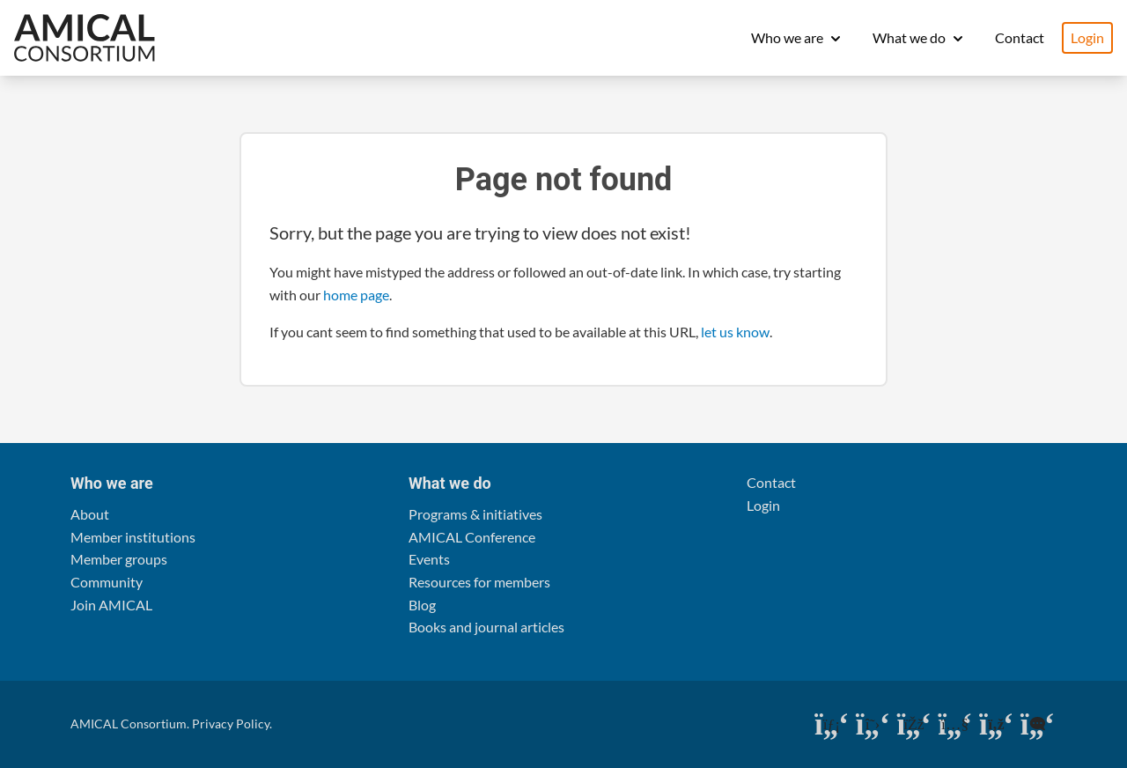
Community (106, 581)
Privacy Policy (230, 723)
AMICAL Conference (472, 536)
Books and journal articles (486, 626)
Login (1087, 37)
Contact (1019, 37)
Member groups (118, 558)
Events (429, 558)
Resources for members (479, 581)
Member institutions (132, 536)
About (89, 514)
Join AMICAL (111, 604)
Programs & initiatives (475, 514)
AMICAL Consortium (128, 723)
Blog (422, 604)
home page (356, 294)
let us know (735, 331)
